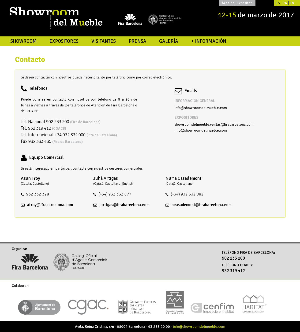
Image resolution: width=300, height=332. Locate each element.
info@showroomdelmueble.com (201, 107)
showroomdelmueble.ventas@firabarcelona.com (214, 124)
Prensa (137, 41)
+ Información (208, 41)
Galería (168, 41)
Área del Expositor (237, 3)
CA (284, 3)
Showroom (23, 41)
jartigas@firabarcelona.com (124, 204)
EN (292, 3)
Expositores (64, 41)
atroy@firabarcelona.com (50, 204)
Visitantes (103, 41)
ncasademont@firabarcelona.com (202, 204)
